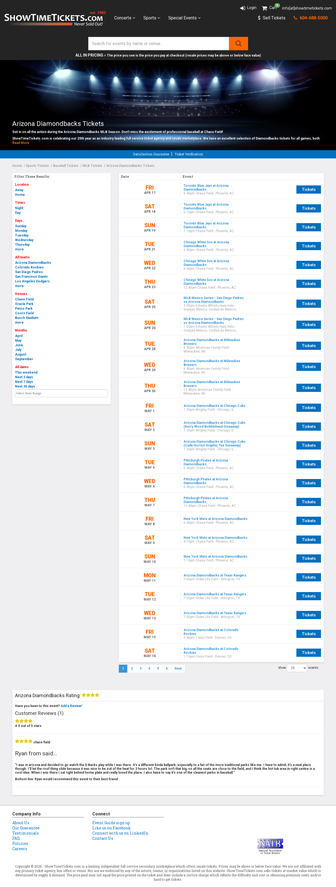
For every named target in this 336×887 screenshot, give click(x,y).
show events (298, 657)
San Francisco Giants (31, 277)
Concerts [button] (124, 17)
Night (19, 208)
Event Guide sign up (111, 811)
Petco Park (24, 309)
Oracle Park (24, 304)
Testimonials (25, 822)
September (24, 359)
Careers (19, 837)
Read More (20, 143)
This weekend (26, 372)
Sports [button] (151, 17)
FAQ (16, 827)
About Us (20, 811)
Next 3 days (24, 377)
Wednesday (24, 240)
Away (19, 190)
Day (17, 213)
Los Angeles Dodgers (32, 281)
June (19, 345)
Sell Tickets (271, 17)
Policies (20, 832)
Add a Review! (71, 695)
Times (20, 203)
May (18, 340)
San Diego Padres (29, 272)
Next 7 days (24, 382)
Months (21, 330)
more (19, 249)
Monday (21, 231)
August (20, 354)
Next (178, 658)
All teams (22, 257)
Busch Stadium (26, 318)
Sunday (20, 226)
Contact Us (102, 827)
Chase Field (24, 299)
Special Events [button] (184, 17)
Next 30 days (25, 386)
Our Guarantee (26, 817)
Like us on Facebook (111, 817)
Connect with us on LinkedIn (120, 822)
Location (22, 185)
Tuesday (21, 235)
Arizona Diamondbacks (33, 263)
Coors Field (24, 313)
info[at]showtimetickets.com (307, 8)
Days (18, 221)
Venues (21, 294)
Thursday (22, 245)
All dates (22, 367)
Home (20, 195)
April (18, 336)
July (18, 350)
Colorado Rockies (29, 267)
